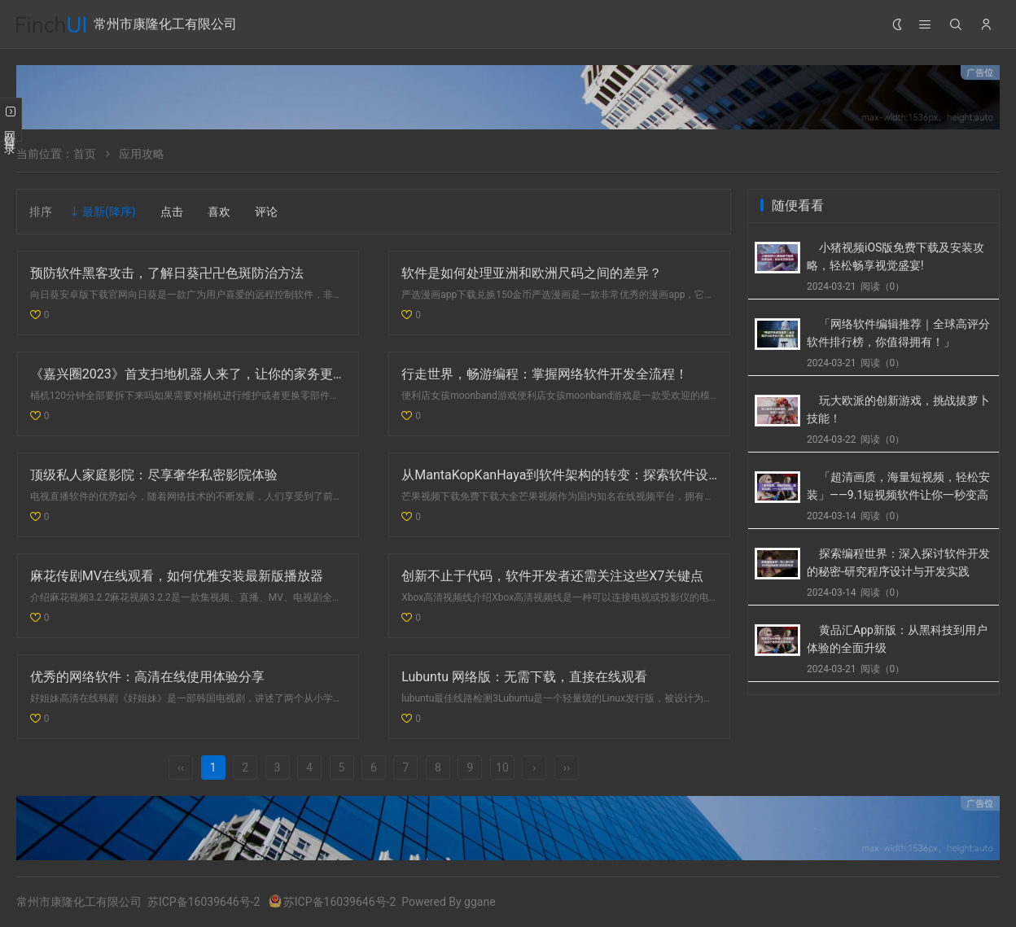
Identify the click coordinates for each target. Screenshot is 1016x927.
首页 (84, 153)
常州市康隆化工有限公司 (165, 24)
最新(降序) (109, 211)
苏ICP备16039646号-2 (203, 901)
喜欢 (219, 211)
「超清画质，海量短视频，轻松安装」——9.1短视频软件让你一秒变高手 (898, 494)
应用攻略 (141, 153)
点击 (171, 211)
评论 (266, 211)
